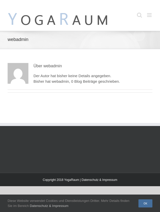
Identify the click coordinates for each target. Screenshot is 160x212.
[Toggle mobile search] (139, 15)
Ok (145, 203)
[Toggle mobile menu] (149, 15)
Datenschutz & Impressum (99, 180)
